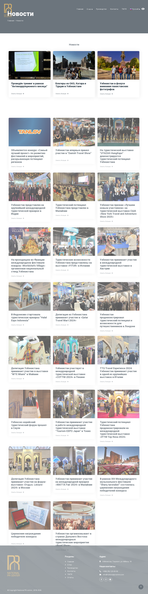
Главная (80, 9)
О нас (89, 9)
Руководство (101, 9)
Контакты (114, 9)
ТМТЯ (124, 9)
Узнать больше (17, 96)
